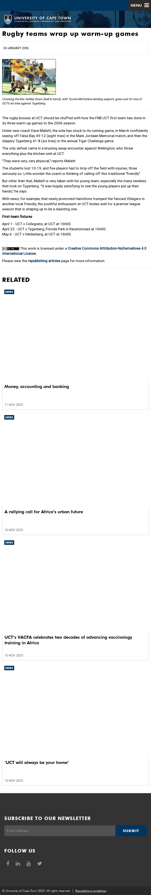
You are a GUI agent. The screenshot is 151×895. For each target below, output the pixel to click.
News (9, 291)
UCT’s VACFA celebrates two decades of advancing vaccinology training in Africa (68, 640)
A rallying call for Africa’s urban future (44, 511)
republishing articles (44, 261)
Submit (131, 831)
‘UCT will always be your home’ (37, 762)
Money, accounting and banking (37, 386)
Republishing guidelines (90, 890)
